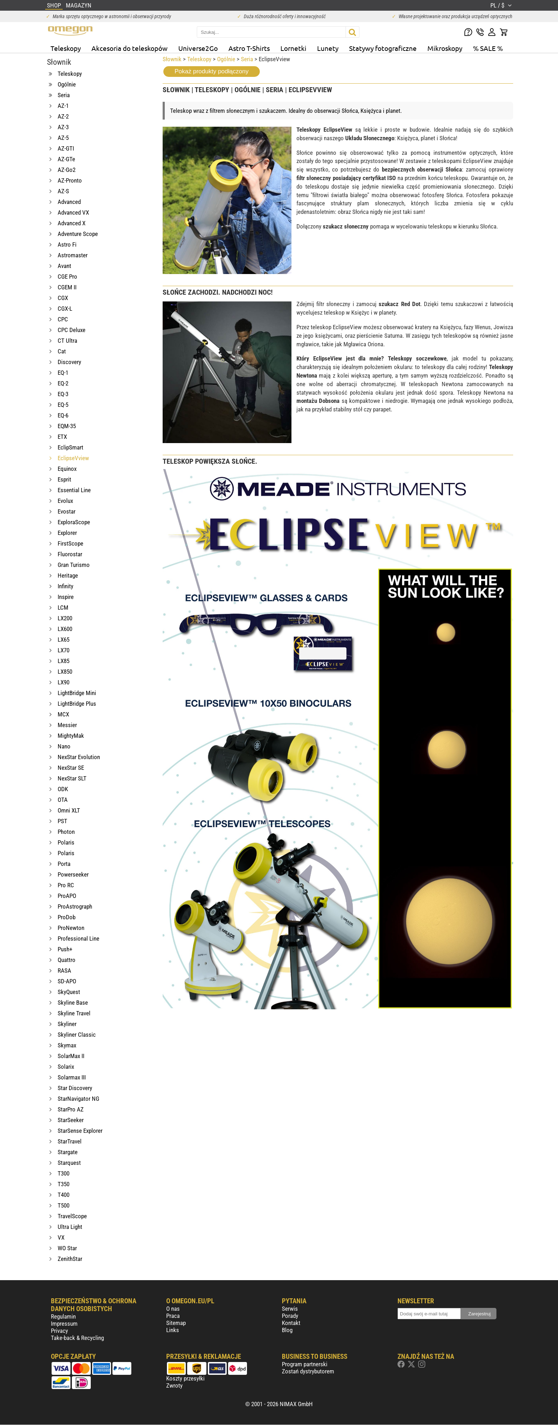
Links (172, 1330)
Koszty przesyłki (185, 1378)
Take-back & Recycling (77, 1337)
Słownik (172, 59)
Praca (173, 1315)
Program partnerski (304, 1364)
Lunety (327, 48)
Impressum (64, 1323)
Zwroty (174, 1385)
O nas (173, 1308)
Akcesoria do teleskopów (129, 48)
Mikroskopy (444, 48)
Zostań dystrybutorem (308, 1371)
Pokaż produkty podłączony (212, 71)
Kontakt (291, 1322)
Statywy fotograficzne (383, 48)
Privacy (59, 1330)
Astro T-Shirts (249, 48)
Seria (247, 59)
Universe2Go (198, 48)
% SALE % (488, 48)
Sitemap (176, 1322)
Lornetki (293, 48)
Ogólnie (226, 59)
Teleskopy (66, 48)
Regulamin (63, 1316)
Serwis (290, 1308)
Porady (290, 1315)
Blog (287, 1330)
